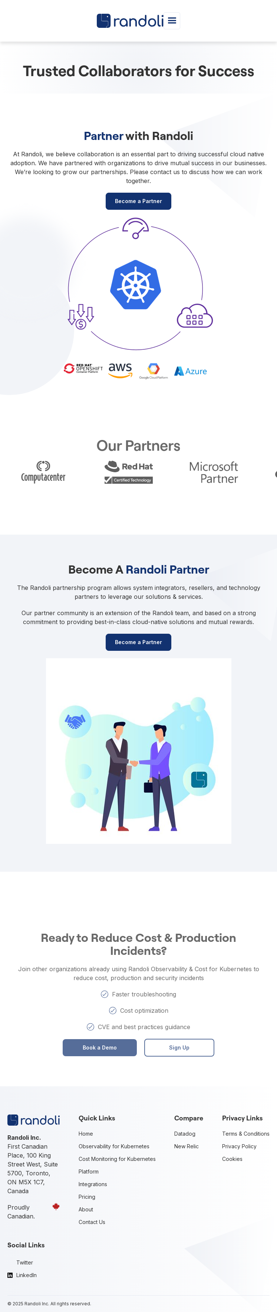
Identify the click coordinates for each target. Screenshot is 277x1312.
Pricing (87, 1197)
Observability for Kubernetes (114, 1146)
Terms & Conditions (246, 1133)
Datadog (184, 1133)
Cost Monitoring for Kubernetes (117, 1159)
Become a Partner (138, 201)
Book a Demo (100, 1047)
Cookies (232, 1159)
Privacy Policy (239, 1146)
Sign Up (179, 1047)
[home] (130, 20)
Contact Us (92, 1222)
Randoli (32, 1303)
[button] (172, 20)
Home (86, 1133)
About (86, 1209)
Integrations (93, 1184)
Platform (89, 1171)
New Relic (186, 1146)
